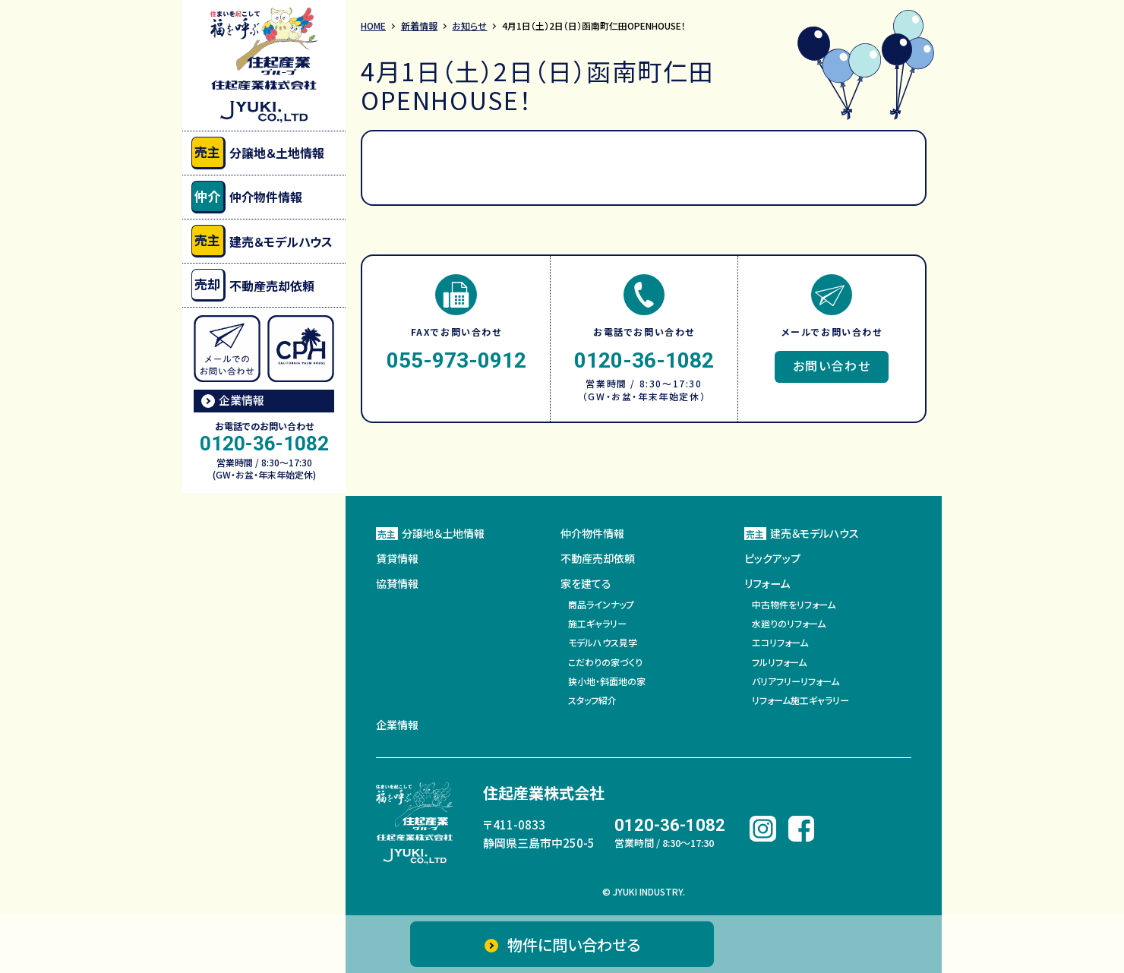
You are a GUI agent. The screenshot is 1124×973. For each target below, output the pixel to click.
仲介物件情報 (246, 197)
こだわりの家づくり (605, 661)
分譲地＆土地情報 (257, 153)
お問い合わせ (832, 365)
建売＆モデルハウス (262, 241)
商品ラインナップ (601, 604)
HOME (373, 25)
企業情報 (241, 400)
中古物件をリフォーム (793, 604)
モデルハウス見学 (602, 642)
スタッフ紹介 (592, 699)
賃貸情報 (397, 558)
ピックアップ (772, 558)
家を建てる (585, 584)
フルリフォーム (779, 661)
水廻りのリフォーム (789, 623)
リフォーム (767, 584)
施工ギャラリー (597, 623)
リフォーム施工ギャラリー (800, 699)
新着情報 (419, 25)
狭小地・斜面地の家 (607, 680)
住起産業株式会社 (544, 792)
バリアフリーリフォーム (795, 680)
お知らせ (470, 25)
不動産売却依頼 (252, 285)
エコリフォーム (780, 642)
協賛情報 (397, 584)
